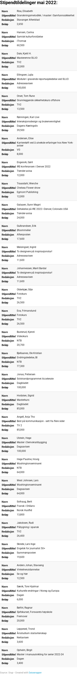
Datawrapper (35, 672)
